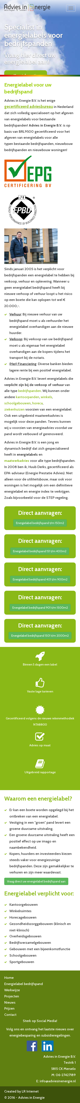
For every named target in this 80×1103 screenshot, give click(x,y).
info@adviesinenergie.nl (58, 1081)
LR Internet (30, 1091)
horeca (37, 403)
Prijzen (9, 1008)
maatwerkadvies (16, 461)
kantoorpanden (27, 397)
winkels (46, 397)
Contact (10, 1015)
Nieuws (9, 1002)
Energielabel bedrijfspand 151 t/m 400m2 (39, 551)
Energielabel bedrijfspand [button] (23, 984)
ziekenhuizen (14, 409)
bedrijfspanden (29, 391)
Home (9, 978)
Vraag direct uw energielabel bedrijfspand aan (36, 881)
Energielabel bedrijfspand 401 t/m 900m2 (40, 579)
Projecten (11, 996)
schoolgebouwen (17, 403)
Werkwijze (12, 990)
